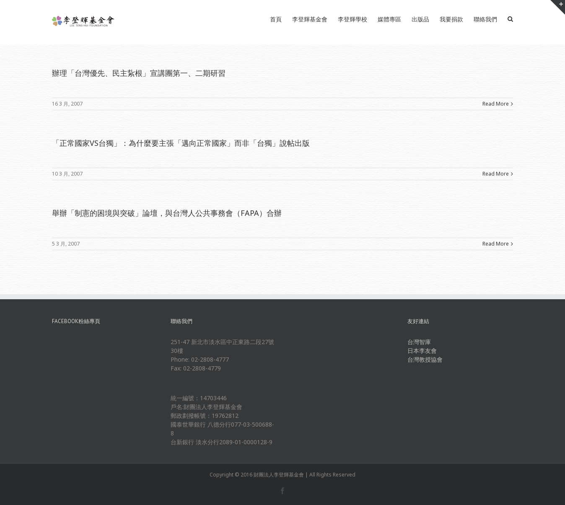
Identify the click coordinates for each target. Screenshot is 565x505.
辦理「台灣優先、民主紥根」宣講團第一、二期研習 (138, 73)
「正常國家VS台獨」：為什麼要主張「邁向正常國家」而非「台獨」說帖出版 (181, 143)
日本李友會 (422, 351)
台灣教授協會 (425, 359)
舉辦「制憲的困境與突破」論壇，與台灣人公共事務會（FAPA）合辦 (167, 213)
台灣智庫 (419, 342)
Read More (495, 103)
